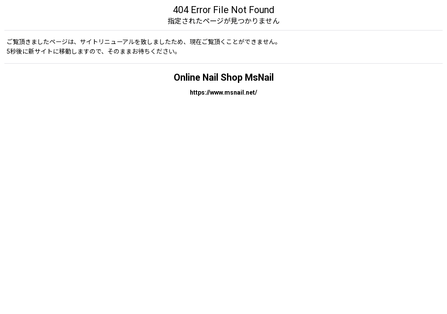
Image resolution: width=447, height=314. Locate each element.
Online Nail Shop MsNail (224, 77)
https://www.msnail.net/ (223, 92)
